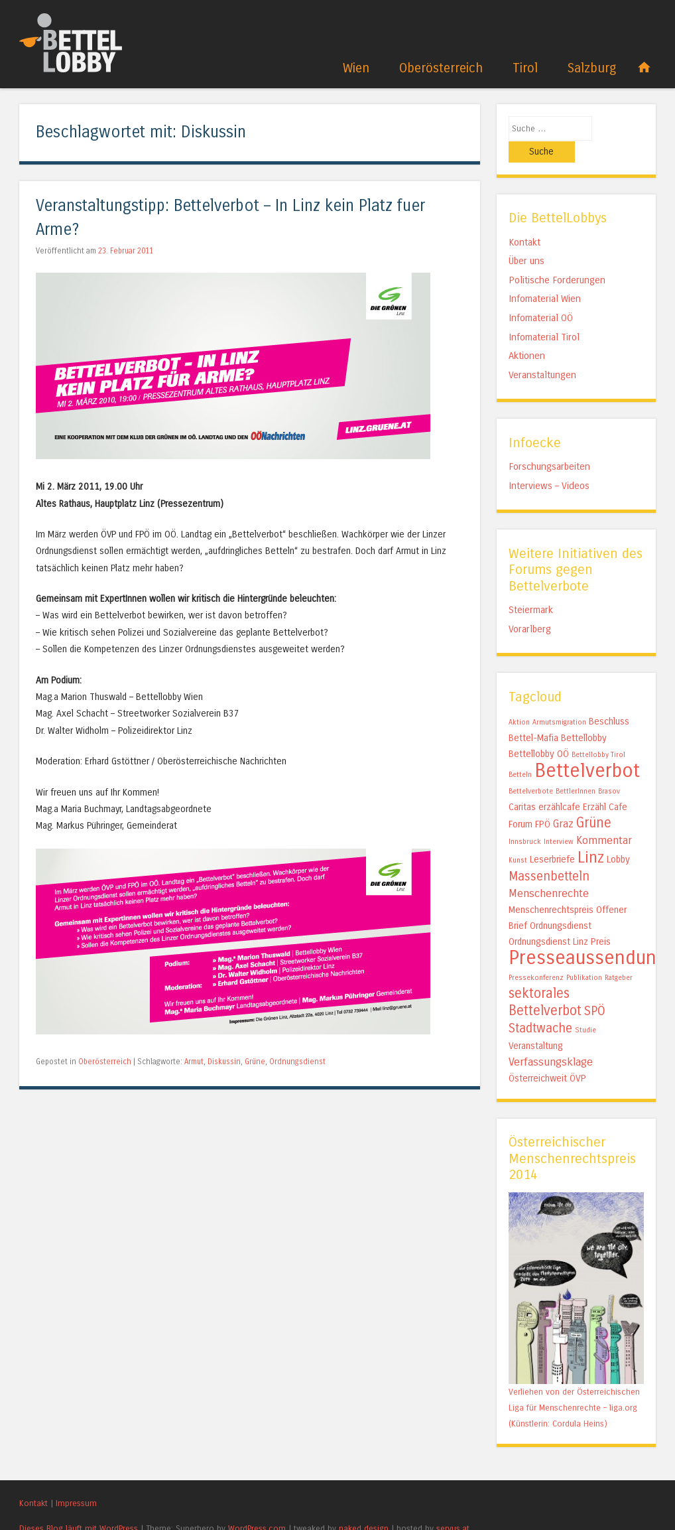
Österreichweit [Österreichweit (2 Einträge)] (538, 1057)
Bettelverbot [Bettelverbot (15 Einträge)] (587, 749)
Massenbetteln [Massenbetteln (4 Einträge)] (549, 855)
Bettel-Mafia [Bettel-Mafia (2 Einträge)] (533, 717)
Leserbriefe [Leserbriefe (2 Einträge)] (552, 838)
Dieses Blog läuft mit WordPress (78, 1507)
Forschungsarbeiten (549, 445)
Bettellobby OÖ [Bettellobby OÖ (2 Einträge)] (539, 732)
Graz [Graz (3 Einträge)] (563, 802)
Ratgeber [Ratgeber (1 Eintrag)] (619, 956)
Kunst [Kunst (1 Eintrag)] (518, 839)
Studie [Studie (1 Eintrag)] (585, 1009)
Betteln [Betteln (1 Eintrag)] (520, 753)
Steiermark (531, 588)
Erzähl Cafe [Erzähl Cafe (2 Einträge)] (605, 786)
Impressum (76, 1481)
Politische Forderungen (557, 258)
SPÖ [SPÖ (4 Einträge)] (594, 990)
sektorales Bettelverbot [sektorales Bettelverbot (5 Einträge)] (545, 981)
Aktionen (527, 334)
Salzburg (592, 68)
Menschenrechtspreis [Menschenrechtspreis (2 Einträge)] (551, 888)
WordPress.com (257, 1507)
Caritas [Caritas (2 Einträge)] (522, 786)
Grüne (255, 1061)
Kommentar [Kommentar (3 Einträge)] (604, 819)
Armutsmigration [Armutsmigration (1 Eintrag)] (559, 701)
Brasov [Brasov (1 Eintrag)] (609, 770)
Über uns (526, 239)
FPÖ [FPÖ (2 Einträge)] (542, 803)
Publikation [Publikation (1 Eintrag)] (584, 956)
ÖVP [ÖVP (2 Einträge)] (578, 1057)
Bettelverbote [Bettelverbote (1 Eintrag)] (531, 770)
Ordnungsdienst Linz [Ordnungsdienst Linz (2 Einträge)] (548, 920)
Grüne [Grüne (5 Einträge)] (593, 802)
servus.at (452, 1507)
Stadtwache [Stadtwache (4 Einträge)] (540, 1007)
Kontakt (524, 220)
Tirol (525, 68)
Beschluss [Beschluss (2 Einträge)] (609, 700)
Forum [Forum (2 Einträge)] (520, 803)
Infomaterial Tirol (544, 315)
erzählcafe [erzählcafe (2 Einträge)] (559, 786)
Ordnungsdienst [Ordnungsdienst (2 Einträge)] (560, 904)
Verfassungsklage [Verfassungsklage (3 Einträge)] (551, 1041)
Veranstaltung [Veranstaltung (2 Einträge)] (536, 1024)
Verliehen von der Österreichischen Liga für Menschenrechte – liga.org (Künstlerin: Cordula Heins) (574, 1386)
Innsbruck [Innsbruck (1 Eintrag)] (525, 820)
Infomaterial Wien (545, 277)
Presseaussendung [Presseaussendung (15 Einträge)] (587, 936)
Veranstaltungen (542, 353)
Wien (356, 68)
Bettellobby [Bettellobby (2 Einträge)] (584, 717)
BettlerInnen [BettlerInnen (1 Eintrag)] (575, 770)
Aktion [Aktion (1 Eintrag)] (519, 701)
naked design (364, 1507)
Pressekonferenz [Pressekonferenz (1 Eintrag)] (536, 956)
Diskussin (224, 1061)
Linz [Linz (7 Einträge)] (591, 836)
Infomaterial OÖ (541, 297)
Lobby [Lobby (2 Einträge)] (618, 838)
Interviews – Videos (549, 464)
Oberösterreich (441, 68)
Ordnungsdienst (297, 1061)
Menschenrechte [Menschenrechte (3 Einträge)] (549, 872)
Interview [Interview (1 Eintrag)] (559, 820)
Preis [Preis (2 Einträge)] (601, 920)
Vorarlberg (530, 607)
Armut (194, 1061)
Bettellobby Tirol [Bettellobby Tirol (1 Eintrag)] (598, 733)
